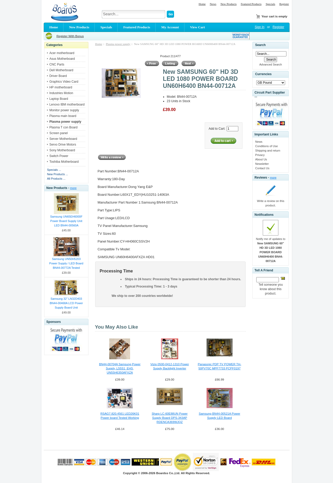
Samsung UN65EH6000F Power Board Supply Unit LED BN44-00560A (66, 221)
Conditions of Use (266, 146)
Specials (270, 3)
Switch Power (58, 156)
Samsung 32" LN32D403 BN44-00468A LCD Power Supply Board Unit (66, 303)
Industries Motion (61, 93)
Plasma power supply (118, 43)
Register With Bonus (70, 36)
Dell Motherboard (61, 70)
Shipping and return (267, 150)
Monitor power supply (64, 110)
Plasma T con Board (63, 127)
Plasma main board (62, 116)
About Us (261, 159)
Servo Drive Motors (62, 144)
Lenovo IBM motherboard (67, 104)
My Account (170, 27)
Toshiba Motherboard (64, 162)
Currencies (263, 74)
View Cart (197, 27)
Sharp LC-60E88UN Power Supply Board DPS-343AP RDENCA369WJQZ (170, 417)
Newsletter (262, 163)
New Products (228, 3)
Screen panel (58, 133)
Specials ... (54, 169)
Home (202, 3)
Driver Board (58, 76)
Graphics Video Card (63, 81)
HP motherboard (60, 87)
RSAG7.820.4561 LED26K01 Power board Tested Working (119, 415)
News (213, 3)
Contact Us (262, 168)
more (73, 188)
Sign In (259, 27)
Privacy (260, 154)
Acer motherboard (61, 53)
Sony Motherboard (62, 150)
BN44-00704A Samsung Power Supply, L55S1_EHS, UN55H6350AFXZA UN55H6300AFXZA (119, 369)
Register (284, 3)
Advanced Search (270, 64)
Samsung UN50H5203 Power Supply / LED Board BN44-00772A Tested (66, 263)
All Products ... (56, 178)
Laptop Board (58, 99)
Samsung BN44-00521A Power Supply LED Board (219, 415)
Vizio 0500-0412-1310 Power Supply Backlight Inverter (169, 366)
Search (260, 45)
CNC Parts (56, 64)
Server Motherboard (63, 139)
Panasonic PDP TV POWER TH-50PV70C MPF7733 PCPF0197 (219, 366)
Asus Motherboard (62, 59)
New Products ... (57, 174)
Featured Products (251, 3)
